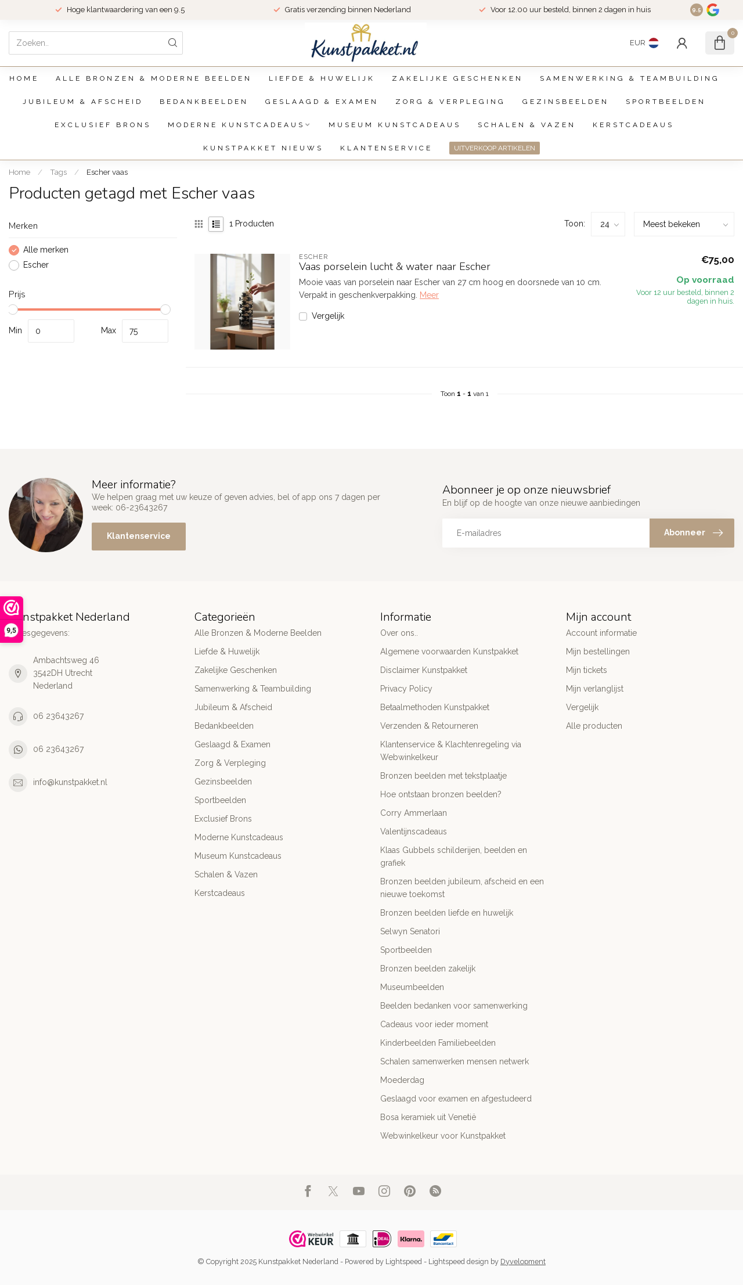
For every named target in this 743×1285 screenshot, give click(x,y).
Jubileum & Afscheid (83, 102)
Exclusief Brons (103, 125)
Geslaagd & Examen (321, 102)
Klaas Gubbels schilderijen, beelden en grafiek (453, 856)
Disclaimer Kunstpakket (423, 670)
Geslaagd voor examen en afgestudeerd (456, 1098)
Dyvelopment (523, 1261)
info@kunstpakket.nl (70, 782)
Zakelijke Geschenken (457, 78)
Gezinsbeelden (565, 102)
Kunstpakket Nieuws (263, 148)
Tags (58, 172)
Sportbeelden (666, 102)
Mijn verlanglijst (594, 688)
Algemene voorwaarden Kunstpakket (449, 651)
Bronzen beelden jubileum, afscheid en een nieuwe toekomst (462, 888)
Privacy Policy (406, 688)
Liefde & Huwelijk (322, 78)
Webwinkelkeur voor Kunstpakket (443, 1135)
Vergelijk (328, 316)
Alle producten (594, 725)
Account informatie (601, 633)
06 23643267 (58, 716)
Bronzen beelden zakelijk (427, 968)
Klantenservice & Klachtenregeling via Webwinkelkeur (450, 751)
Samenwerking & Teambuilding (630, 78)
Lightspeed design (458, 1261)
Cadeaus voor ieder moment (434, 1024)
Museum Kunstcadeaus (395, 125)
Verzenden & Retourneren (429, 725)
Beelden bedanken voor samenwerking (454, 1005)
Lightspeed (403, 1261)
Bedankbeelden (204, 102)
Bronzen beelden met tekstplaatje (443, 775)
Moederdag (402, 1080)
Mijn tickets (586, 670)
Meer (429, 295)
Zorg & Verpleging (450, 102)
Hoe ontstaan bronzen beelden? (441, 794)
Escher (36, 265)
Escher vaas (107, 172)
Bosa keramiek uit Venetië (428, 1117)
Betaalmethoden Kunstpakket (434, 707)
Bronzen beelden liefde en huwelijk (446, 912)
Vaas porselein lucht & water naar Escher (394, 267)
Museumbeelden (412, 987)
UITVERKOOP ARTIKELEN (494, 148)
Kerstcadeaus (633, 125)
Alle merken (45, 250)
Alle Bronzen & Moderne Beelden (154, 78)
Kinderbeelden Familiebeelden (438, 1043)
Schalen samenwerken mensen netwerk (454, 1061)
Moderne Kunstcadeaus (236, 125)
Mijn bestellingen (598, 651)
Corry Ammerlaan (413, 813)
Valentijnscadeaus (413, 831)
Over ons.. (399, 633)
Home (24, 78)
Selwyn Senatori (410, 931)
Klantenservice (386, 148)
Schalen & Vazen (527, 125)
